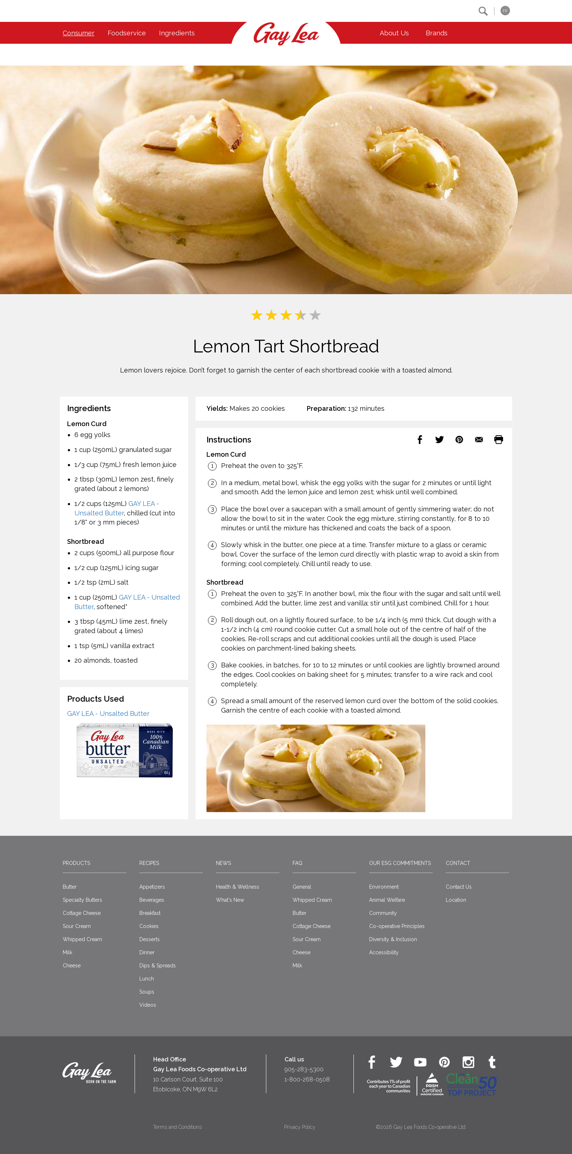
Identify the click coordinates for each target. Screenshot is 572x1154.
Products (76, 863)
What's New (230, 900)
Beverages (151, 900)
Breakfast (150, 913)
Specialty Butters (82, 900)
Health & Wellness (237, 887)
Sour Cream (77, 926)
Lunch (146, 979)
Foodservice (127, 33)
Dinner (147, 952)
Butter (70, 887)
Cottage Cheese (82, 913)
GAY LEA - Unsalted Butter (108, 713)
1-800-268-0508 (307, 1079)
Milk (67, 952)
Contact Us (459, 887)
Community (383, 913)
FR (505, 11)
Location (456, 900)
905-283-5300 (304, 1069)
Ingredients (177, 33)
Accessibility (384, 952)
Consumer (78, 33)
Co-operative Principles (397, 926)
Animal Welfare (387, 900)
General (302, 887)
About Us (394, 33)
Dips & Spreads (157, 965)
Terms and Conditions (177, 1127)
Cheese (72, 965)
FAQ (297, 863)
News (223, 863)
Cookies (149, 926)
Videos (147, 1005)
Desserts (149, 939)
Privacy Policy (300, 1127)
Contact (458, 863)
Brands (437, 33)
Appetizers (152, 887)
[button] (483, 11)
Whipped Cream (82, 939)
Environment (384, 887)
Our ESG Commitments (400, 863)
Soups (146, 992)
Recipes (149, 863)
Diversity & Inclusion (393, 939)
